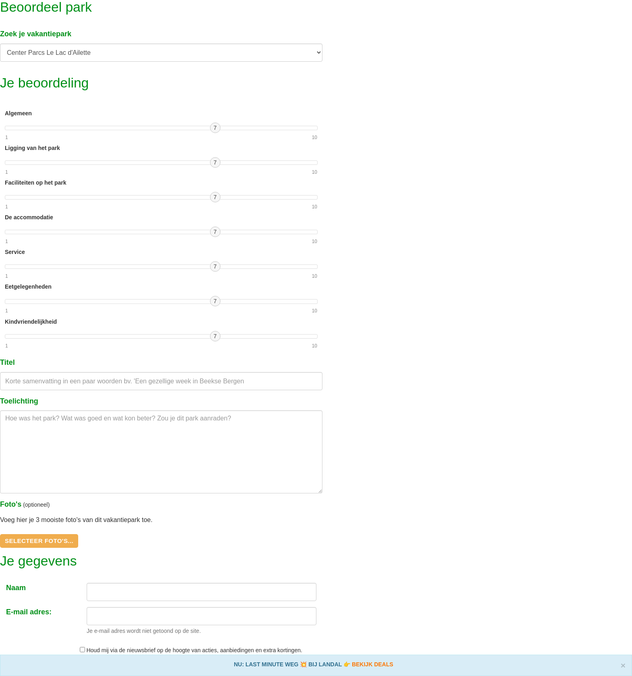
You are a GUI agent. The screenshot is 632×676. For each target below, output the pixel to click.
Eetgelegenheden (28, 286)
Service (15, 252)
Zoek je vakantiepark (35, 34)
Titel (7, 362)
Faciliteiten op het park (35, 182)
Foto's (10, 504)
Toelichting (19, 401)
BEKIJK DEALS (372, 664)
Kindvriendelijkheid (31, 321)
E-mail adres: (29, 612)
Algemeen (18, 113)
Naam (16, 588)
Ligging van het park (32, 148)
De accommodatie (29, 217)
